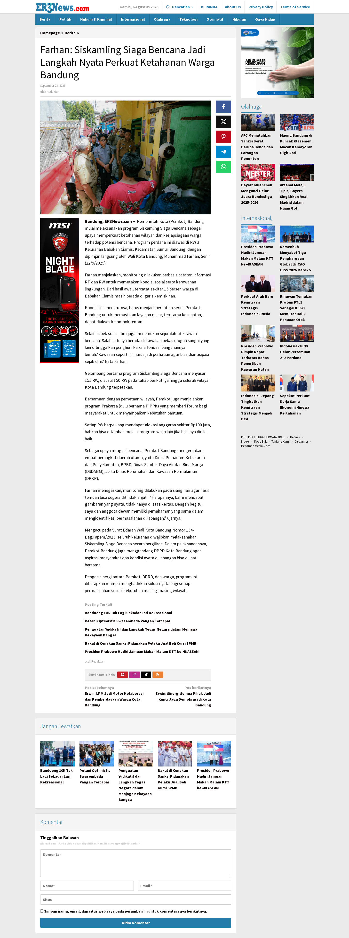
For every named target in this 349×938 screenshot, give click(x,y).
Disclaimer (301, 441)
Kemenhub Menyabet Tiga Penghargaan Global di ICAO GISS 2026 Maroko (295, 258)
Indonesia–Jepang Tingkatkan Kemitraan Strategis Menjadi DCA (257, 407)
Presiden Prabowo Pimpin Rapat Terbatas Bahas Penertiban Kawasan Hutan (257, 358)
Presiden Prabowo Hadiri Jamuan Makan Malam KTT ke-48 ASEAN (142, 651)
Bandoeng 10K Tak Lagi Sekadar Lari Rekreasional (128, 612)
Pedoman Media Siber (255, 446)
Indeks (245, 441)
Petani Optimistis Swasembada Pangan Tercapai (127, 620)
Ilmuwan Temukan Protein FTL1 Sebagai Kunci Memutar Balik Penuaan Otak (296, 308)
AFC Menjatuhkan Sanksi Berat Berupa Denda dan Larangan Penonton (257, 147)
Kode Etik (260, 441)
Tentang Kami (280, 441)
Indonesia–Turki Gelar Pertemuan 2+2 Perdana (295, 352)
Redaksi (295, 437)
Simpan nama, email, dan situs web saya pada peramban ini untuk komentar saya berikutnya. (125, 911)
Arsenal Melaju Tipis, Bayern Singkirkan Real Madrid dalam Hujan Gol (294, 196)
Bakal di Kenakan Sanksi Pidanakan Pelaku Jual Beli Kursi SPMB (140, 643)
